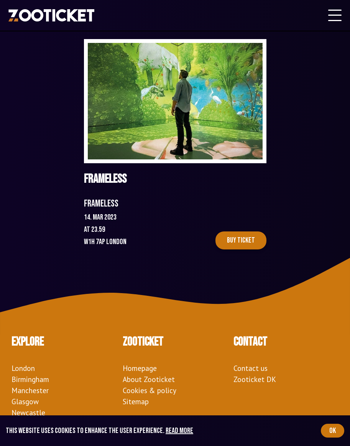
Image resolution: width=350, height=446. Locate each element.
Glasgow (25, 401)
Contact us (250, 368)
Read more (179, 430)
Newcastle (28, 412)
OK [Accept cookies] (332, 430)
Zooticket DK (254, 379)
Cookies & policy (149, 390)
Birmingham (30, 379)
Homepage (140, 368)
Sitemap (136, 401)
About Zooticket (149, 379)
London (23, 368)
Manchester (30, 390)
